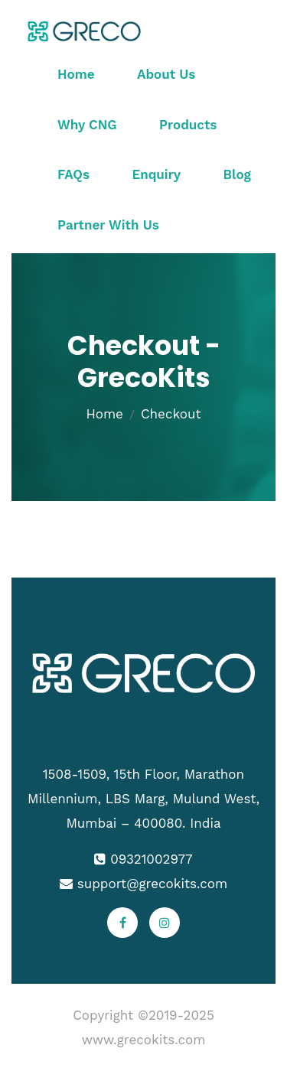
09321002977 (151, 859)
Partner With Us (108, 225)
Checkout (171, 414)
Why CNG (87, 124)
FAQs (73, 174)
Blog (237, 174)
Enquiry (156, 174)
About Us (166, 74)
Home (76, 74)
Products (188, 124)
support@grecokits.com (152, 883)
